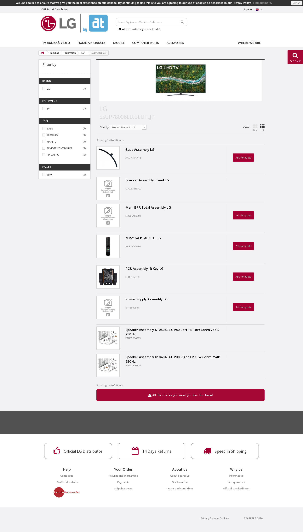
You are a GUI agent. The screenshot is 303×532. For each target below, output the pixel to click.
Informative (236, 475)
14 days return (236, 482)
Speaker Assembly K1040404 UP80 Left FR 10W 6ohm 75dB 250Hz (172, 331)
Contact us (66, 475)
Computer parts (145, 43)
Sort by (104, 127)
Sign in (247, 9)
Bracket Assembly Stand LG (147, 180)
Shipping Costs (123, 488)
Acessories (175, 43)
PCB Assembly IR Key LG (144, 268)
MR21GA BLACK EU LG (143, 238)
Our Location (180, 482)
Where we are (249, 43)
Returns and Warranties (123, 475)
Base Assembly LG (139, 149)
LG (48, 88)
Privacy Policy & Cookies (215, 518)
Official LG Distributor (236, 488)
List (262, 127)
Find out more (262, 2)
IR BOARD (52, 135)
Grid (255, 127)
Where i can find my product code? (139, 29)
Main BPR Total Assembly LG (148, 207)
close (296, 3)
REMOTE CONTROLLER (59, 148)
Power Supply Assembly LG (146, 299)
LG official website (66, 482)
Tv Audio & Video (56, 43)
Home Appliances (92, 43)
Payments (123, 482)
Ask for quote (243, 157)
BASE (50, 128)
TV (48, 108)
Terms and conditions (179, 488)
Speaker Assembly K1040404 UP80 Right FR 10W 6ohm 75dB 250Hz (172, 359)
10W (49, 174)
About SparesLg (180, 475)
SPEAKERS (53, 155)
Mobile (119, 43)
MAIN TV (51, 141)
